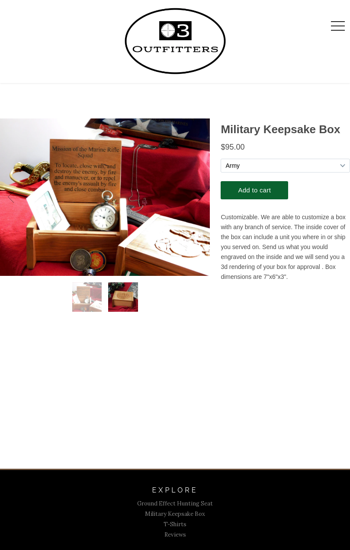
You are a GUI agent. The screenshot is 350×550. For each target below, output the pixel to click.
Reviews (175, 534)
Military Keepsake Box (175, 514)
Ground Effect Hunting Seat (175, 503)
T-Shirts (175, 524)
